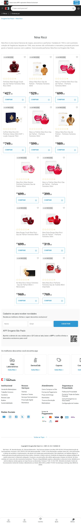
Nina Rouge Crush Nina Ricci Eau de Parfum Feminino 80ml (27, 284)
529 (47, 93)
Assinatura (25, 453)
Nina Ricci (19, 18)
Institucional (6, 436)
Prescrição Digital (27, 450)
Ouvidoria (4, 445)
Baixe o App (77, 2)
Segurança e (71, 437)
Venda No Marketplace (8, 440)
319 (47, 294)
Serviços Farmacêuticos (29, 447)
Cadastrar (65, 374)
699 (21, 143)
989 (47, 193)
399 (47, 244)
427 (21, 93)
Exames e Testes (27, 445)
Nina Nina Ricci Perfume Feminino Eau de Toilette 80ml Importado (53, 335)
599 (21, 193)
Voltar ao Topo (40, 488)
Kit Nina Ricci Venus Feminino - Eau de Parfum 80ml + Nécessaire (27, 335)
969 (21, 344)
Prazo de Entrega (47, 445)
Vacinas (24, 442)
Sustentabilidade (7, 453)
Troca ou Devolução (48, 450)
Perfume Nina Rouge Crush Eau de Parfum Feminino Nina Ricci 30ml (27, 84)
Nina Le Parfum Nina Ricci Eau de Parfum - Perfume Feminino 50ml (27, 184)
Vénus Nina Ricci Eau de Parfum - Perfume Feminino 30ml (52, 84)
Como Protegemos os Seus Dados (69, 450)
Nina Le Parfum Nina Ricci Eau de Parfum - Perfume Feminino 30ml (53, 235)
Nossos (30, 437)
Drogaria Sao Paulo (7, 18)
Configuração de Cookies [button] (70, 453)
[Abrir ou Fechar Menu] (2, 8)
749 (47, 143)
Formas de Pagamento (49, 442)
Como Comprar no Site (49, 440)
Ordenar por (15, 13)
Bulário (3, 450)
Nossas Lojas (5, 448)
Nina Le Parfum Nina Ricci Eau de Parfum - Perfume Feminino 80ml (27, 134)
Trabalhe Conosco (7, 442)
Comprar (27, 100)
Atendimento (47, 436)
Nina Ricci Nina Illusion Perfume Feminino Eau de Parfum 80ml (25, 235)
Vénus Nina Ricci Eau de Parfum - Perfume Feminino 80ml (52, 184)
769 (47, 344)
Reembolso (45, 448)
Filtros (4, 13)
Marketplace (46, 453)
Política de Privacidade (69, 442)
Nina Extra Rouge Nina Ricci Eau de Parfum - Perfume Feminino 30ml (52, 285)
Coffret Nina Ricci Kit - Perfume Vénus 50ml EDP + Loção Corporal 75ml (52, 134)
